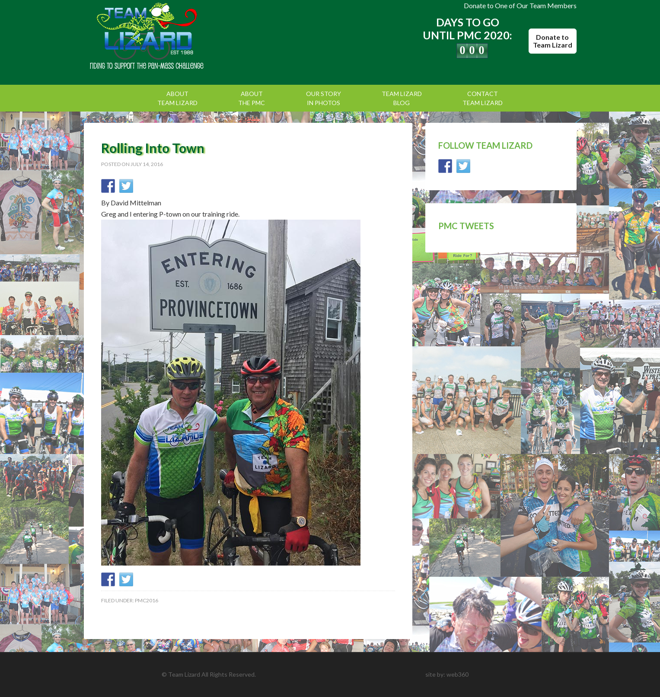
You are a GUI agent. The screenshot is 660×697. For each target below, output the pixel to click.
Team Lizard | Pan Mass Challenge (157, 37)
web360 (457, 674)
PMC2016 (146, 600)
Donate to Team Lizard (552, 41)
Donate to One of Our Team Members (520, 5)
